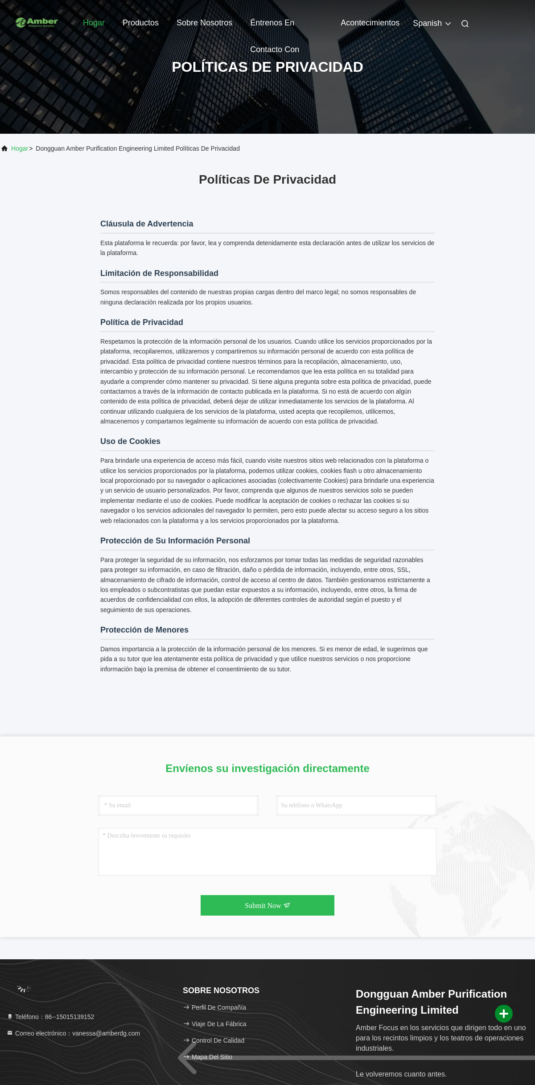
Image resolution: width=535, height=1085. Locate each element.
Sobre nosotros (204, 22)
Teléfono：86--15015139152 (50, 1016)
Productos (141, 22)
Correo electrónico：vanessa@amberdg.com (73, 1033)
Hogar (94, 22)
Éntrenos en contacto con (274, 27)
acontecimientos (370, 22)
